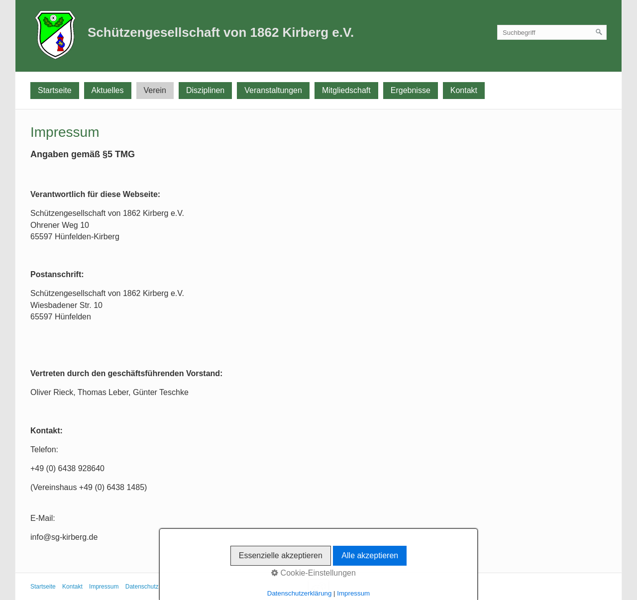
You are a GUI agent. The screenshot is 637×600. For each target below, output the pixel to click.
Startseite (55, 90)
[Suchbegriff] (552, 32)
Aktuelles (108, 90)
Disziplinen (205, 90)
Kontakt (463, 90)
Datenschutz (142, 586)
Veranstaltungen (273, 90)
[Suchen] (599, 32)
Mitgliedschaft (346, 90)
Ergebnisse (410, 90)
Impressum (103, 586)
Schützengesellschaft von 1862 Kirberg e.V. (221, 32)
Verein (155, 90)
